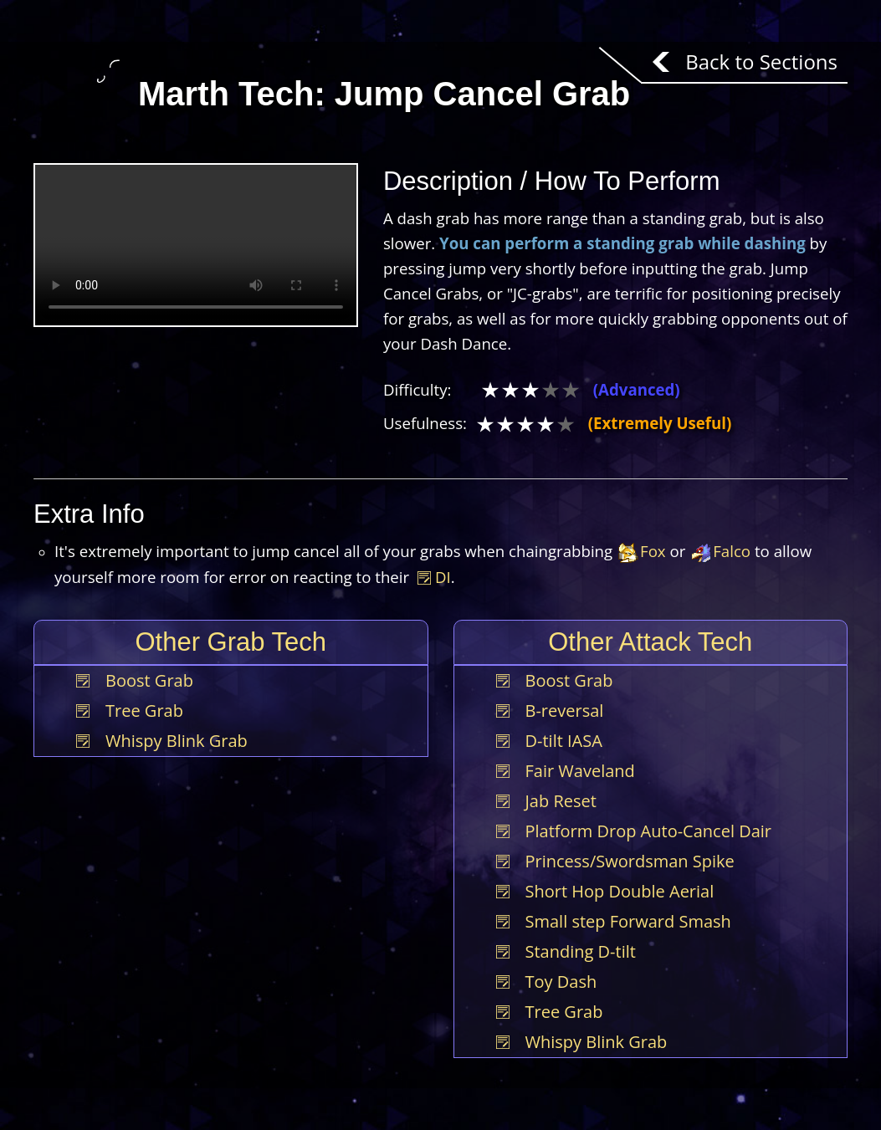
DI (434, 576)
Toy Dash (561, 981)
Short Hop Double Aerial (620, 891)
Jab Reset (561, 801)
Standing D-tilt (580, 951)
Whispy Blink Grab (176, 740)
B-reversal (564, 710)
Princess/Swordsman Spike (630, 861)
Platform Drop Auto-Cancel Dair (648, 831)
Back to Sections (761, 61)
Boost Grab (149, 680)
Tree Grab (144, 710)
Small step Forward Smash (628, 921)
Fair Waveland (580, 770)
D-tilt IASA (563, 740)
